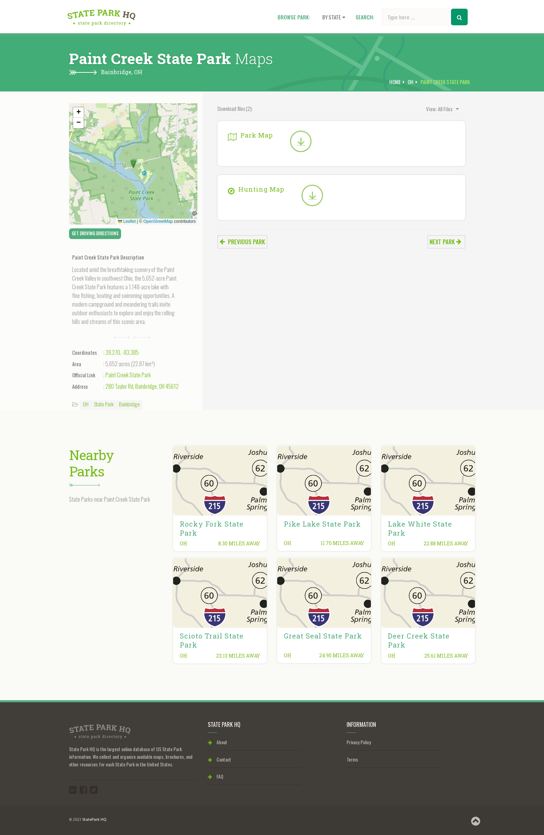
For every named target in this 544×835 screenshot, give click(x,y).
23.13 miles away (238, 655)
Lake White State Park (420, 528)
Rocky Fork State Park (212, 528)
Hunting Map (256, 189)
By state (333, 17)
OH (138, 72)
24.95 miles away (341, 655)
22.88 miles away (446, 543)
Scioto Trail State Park (212, 640)
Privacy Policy (359, 742)
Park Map (250, 135)
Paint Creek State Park (128, 375)
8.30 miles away (239, 543)
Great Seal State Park (323, 635)
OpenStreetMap (158, 221)
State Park (103, 404)
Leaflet (127, 221)
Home (395, 82)
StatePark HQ (94, 820)
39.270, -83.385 (122, 352)
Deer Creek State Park (419, 640)
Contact (219, 759)
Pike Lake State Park (322, 523)
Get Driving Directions (95, 233)
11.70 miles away (342, 543)
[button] (133, 163)
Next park (445, 241)
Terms (352, 759)
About (217, 742)
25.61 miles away (446, 655)
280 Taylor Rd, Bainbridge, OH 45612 (142, 386)
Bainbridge (129, 404)
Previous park (242, 241)
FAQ (215, 776)
